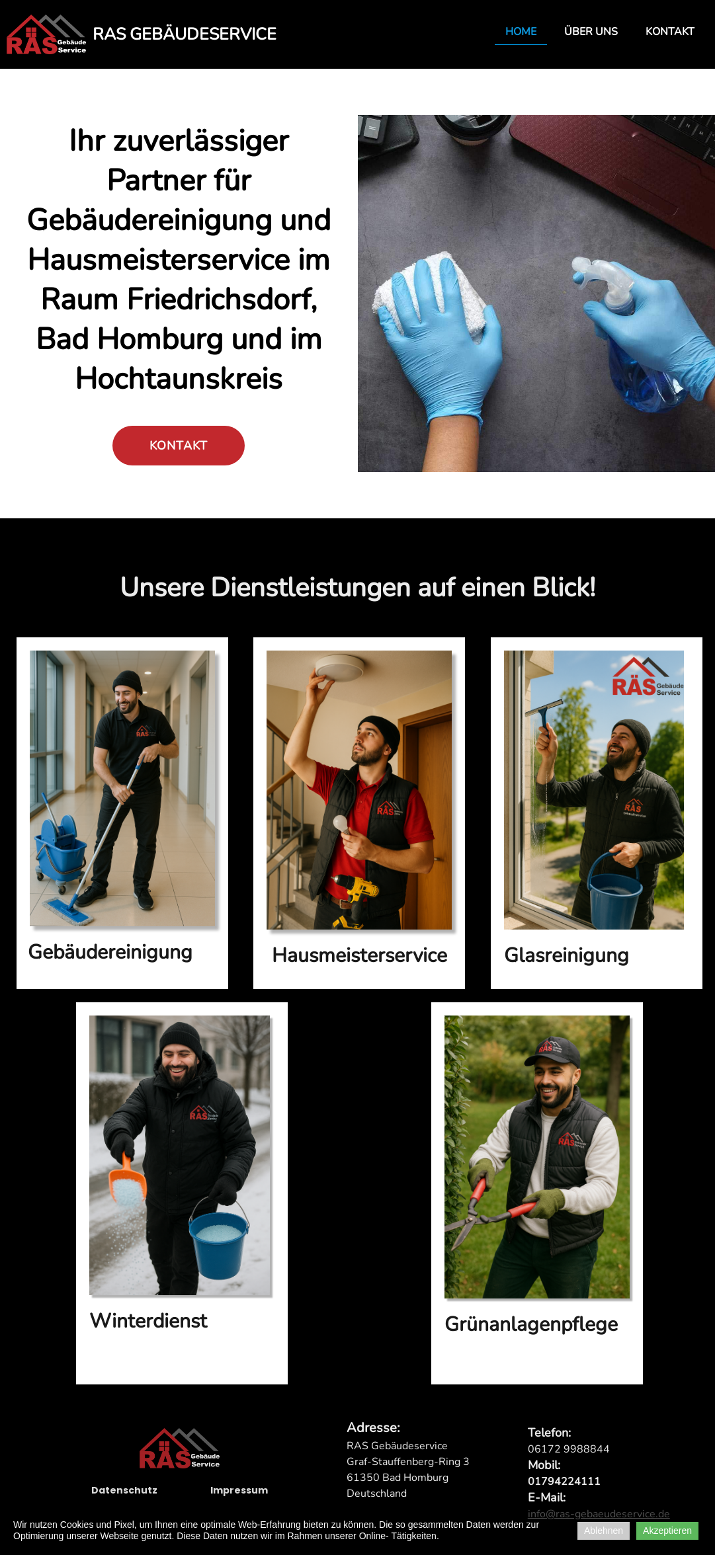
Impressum (239, 1500)
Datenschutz (124, 1500)
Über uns (591, 31)
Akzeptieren (667, 1530)
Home (520, 31)
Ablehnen (603, 1530)
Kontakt (670, 31)
